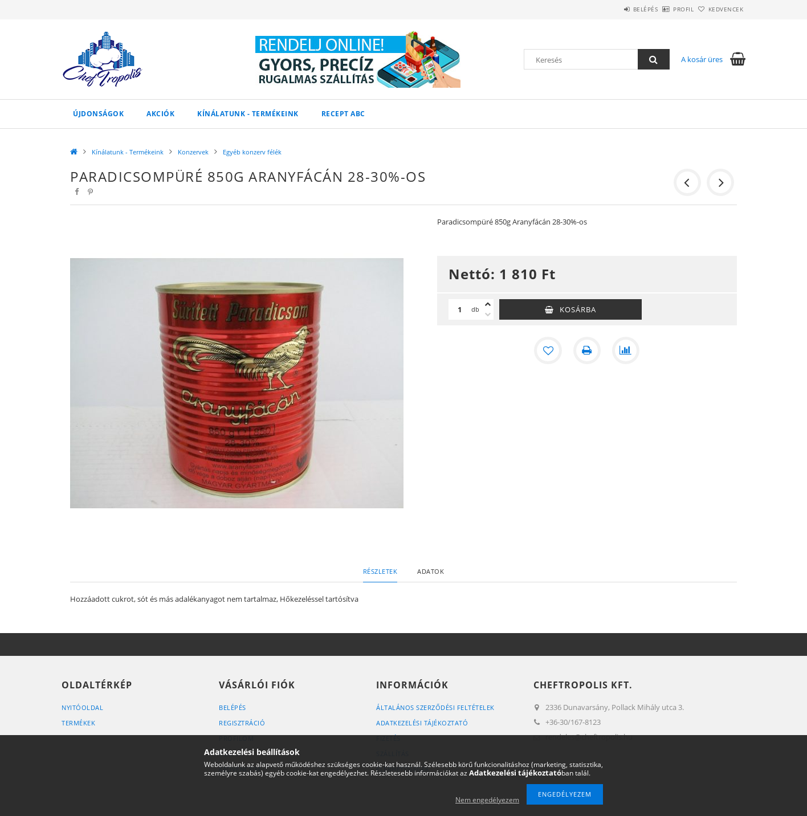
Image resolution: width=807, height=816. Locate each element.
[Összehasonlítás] (625, 350)
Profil (664, 9)
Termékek (78, 723)
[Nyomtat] (587, 350)
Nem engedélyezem (487, 800)
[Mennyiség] (460, 309)
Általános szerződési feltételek (435, 707)
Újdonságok (98, 114)
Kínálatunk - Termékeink (248, 114)
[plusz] (488, 304)
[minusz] (488, 314)
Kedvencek (719, 9)
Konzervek (193, 152)
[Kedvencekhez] (548, 350)
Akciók (160, 114)
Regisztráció (242, 723)
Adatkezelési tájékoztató (422, 723)
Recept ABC (343, 114)
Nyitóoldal (82, 707)
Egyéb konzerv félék (252, 152)
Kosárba (578, 309)
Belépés (613, 9)
